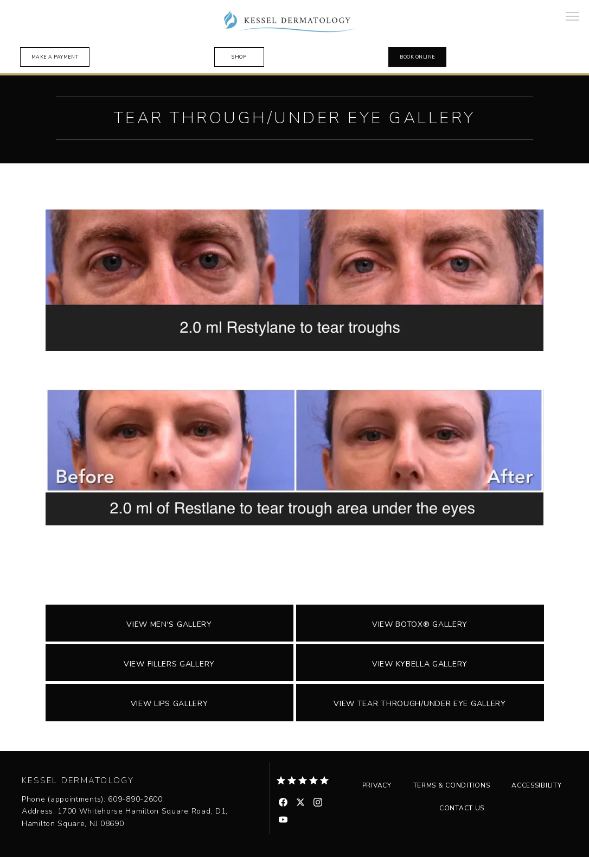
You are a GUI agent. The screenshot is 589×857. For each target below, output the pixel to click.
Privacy (377, 785)
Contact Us (461, 808)
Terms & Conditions (451, 785)
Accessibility (536, 785)
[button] (573, 17)
